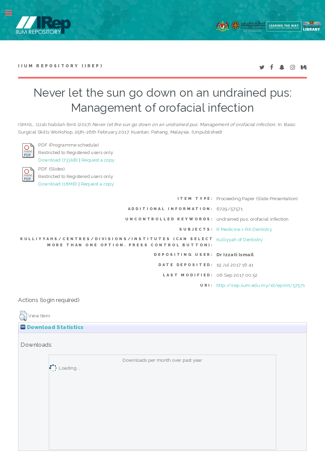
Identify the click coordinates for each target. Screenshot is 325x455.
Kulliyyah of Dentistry (239, 239)
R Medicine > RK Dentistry (244, 229)
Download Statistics (51, 327)
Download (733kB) (58, 160)
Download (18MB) (57, 184)
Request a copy (98, 160)
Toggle (12, 13)
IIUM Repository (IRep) (60, 66)
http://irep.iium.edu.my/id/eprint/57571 (260, 285)
